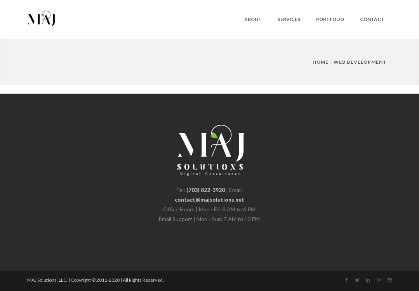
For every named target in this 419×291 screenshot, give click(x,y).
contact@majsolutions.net (209, 199)
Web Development (360, 62)
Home (321, 62)
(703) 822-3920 (205, 189)
